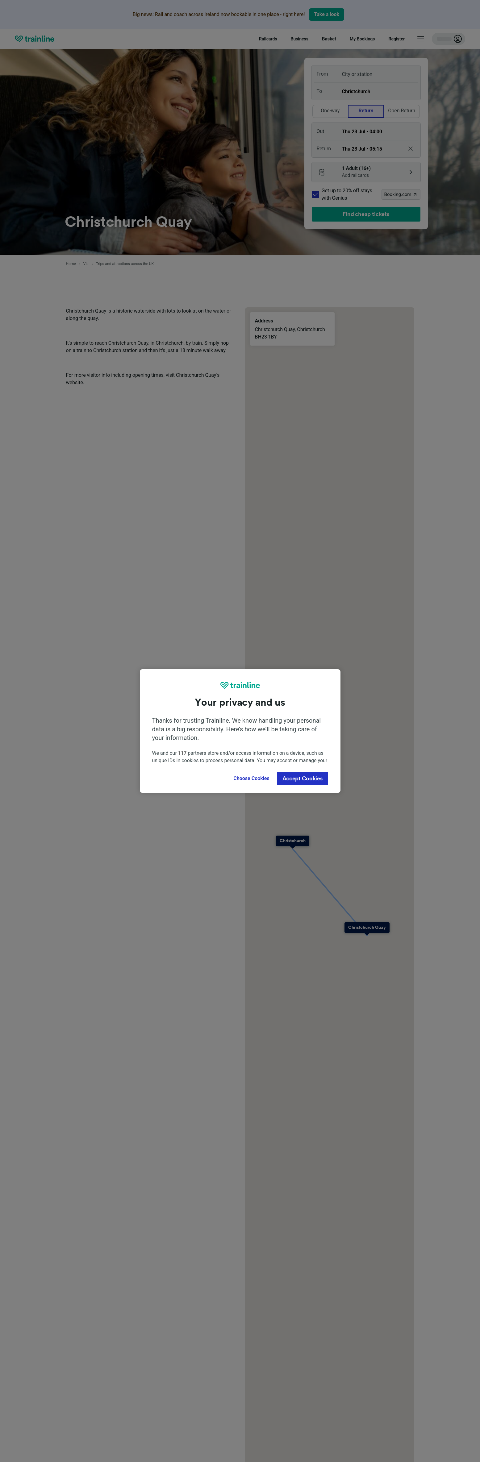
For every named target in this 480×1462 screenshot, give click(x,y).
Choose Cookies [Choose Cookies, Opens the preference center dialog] (251, 778)
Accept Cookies (302, 778)
